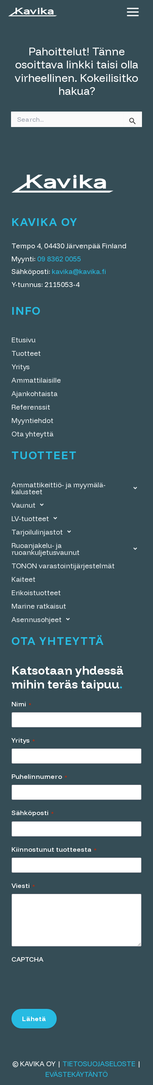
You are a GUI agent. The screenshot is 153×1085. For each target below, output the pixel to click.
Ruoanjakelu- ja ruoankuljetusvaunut (76, 549)
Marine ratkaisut (38, 606)
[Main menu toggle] (133, 12)
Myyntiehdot (32, 420)
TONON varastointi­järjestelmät (63, 565)
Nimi (21, 704)
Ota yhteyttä (32, 434)
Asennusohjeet (42, 619)
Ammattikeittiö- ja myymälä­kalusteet (76, 488)
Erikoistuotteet (36, 592)
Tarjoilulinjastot (43, 532)
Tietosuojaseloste (98, 1063)
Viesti (23, 885)
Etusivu (23, 339)
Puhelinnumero (39, 776)
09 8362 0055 (59, 258)
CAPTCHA (27, 959)
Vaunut (29, 505)
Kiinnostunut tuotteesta (54, 849)
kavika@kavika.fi (79, 271)
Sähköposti (32, 813)
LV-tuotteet (36, 518)
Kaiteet (23, 579)
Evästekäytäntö (76, 1074)
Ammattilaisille (36, 380)
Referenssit (30, 407)
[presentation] (73, 983)
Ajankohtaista (34, 393)
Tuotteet (26, 353)
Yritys (20, 366)
